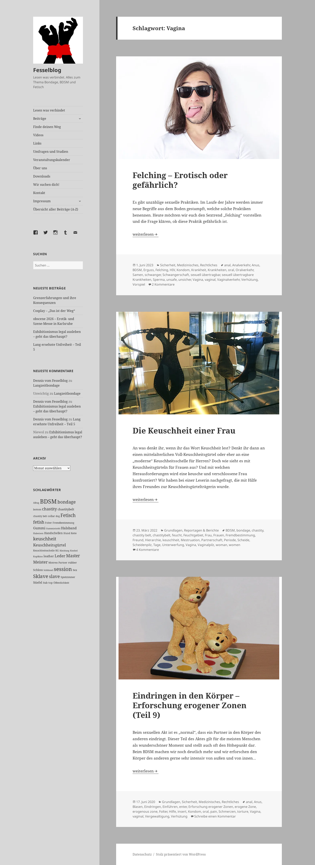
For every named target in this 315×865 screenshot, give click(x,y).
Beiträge (39, 118)
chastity (257, 530)
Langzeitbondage (46, 385)
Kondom (183, 270)
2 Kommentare (163, 284)
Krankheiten (217, 270)
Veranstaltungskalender (51, 160)
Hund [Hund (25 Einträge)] (66, 533)
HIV (172, 270)
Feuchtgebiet (193, 535)
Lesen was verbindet (49, 110)
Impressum (42, 201)
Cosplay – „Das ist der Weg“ (54, 311)
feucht (177, 535)
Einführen (170, 806)
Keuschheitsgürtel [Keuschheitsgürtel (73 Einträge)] (49, 545)
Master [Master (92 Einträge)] (73, 555)
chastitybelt (161, 535)
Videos (38, 135)
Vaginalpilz (206, 545)
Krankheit (198, 270)
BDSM (137, 270)
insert (182, 811)
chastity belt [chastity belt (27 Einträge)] (40, 516)
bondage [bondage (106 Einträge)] (66, 502)
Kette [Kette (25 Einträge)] (74, 533)
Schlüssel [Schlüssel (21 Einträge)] (48, 570)
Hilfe (172, 811)
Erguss (148, 270)
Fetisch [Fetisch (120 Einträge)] (68, 515)
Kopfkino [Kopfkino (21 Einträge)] (38, 556)
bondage (243, 530)
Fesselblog (47, 70)
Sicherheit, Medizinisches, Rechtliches (188, 265)
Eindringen (152, 806)
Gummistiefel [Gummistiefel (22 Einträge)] (53, 528)
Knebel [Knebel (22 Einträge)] (74, 550)
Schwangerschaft (176, 275)
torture (242, 811)
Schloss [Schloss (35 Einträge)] (38, 570)
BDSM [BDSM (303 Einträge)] (48, 501)
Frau (208, 535)
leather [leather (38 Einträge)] (49, 556)
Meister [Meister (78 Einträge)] (40, 562)
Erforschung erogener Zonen (210, 806)
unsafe (171, 279)
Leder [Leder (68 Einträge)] (60, 555)
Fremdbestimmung (240, 535)
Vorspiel (139, 284)
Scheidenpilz (142, 545)
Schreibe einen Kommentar (215, 816)
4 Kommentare (147, 549)
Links (37, 143)
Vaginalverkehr (228, 279)
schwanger (153, 275)
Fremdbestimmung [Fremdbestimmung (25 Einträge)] (63, 522)
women (234, 545)
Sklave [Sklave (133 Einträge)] (40, 576)
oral (231, 270)
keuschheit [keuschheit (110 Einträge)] (44, 539)
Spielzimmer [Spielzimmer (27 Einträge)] (68, 577)
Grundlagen (173, 530)
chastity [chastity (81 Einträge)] (49, 509)
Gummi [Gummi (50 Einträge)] (39, 528)
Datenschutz (142, 854)
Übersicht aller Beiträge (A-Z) (55, 209)
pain (213, 811)
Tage (157, 545)
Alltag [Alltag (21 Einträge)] (36, 502)
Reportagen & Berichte (201, 530)
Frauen (218, 535)
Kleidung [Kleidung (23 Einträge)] (64, 550)
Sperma (159, 279)
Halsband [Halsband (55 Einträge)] (69, 527)
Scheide (243, 540)
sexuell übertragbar (205, 275)
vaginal (210, 279)
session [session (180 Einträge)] (63, 569)
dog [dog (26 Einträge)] (58, 516)
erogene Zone (245, 806)
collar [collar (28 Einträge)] (51, 516)
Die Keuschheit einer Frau (184, 430)
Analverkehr (241, 265)
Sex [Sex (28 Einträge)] (75, 570)
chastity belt (142, 535)
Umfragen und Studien (50, 151)
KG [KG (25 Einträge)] (57, 550)
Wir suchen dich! (46, 184)
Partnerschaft (211, 540)
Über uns (40, 168)
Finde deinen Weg (47, 127)
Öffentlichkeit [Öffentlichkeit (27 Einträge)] (61, 582)
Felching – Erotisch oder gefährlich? (180, 180)
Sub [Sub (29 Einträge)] (45, 582)
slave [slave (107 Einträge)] (54, 576)
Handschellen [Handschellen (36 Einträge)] (53, 533)
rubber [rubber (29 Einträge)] (72, 562)
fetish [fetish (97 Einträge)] (38, 522)
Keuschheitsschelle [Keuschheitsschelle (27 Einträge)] (44, 550)
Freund (138, 540)
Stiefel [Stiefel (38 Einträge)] (37, 582)
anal (227, 265)
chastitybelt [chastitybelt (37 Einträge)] (66, 509)
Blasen (138, 806)
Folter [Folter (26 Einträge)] (48, 522)
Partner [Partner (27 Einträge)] (62, 562)
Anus (255, 265)
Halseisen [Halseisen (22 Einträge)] (38, 533)
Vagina (198, 279)
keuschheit (171, 540)
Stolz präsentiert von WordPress (181, 854)
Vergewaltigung (157, 816)
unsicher (184, 279)
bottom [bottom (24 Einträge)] (37, 509)
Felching (161, 270)
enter (183, 806)
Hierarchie (153, 540)
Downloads (41, 176)
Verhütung (249, 279)
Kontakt (39, 193)
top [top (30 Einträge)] (50, 582)
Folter (163, 811)
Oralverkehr (245, 270)
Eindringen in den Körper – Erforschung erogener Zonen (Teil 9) (189, 705)
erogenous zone (145, 811)
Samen (138, 275)
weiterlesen (146, 234)
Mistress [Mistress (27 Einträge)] (53, 562)
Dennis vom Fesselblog (50, 380)
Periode (230, 540)
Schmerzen (227, 811)
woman (221, 545)
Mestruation (190, 540)
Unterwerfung (173, 545)
